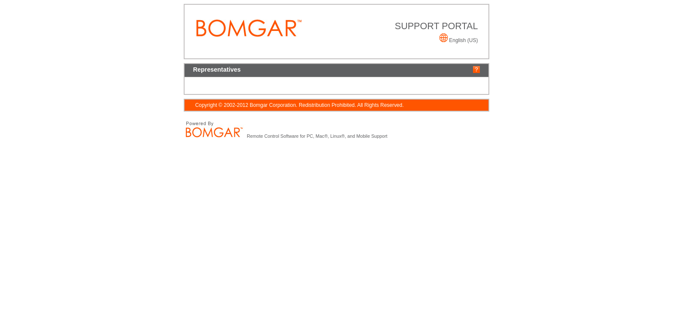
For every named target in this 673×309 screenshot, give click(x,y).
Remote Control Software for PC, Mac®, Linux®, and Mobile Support (317, 136)
